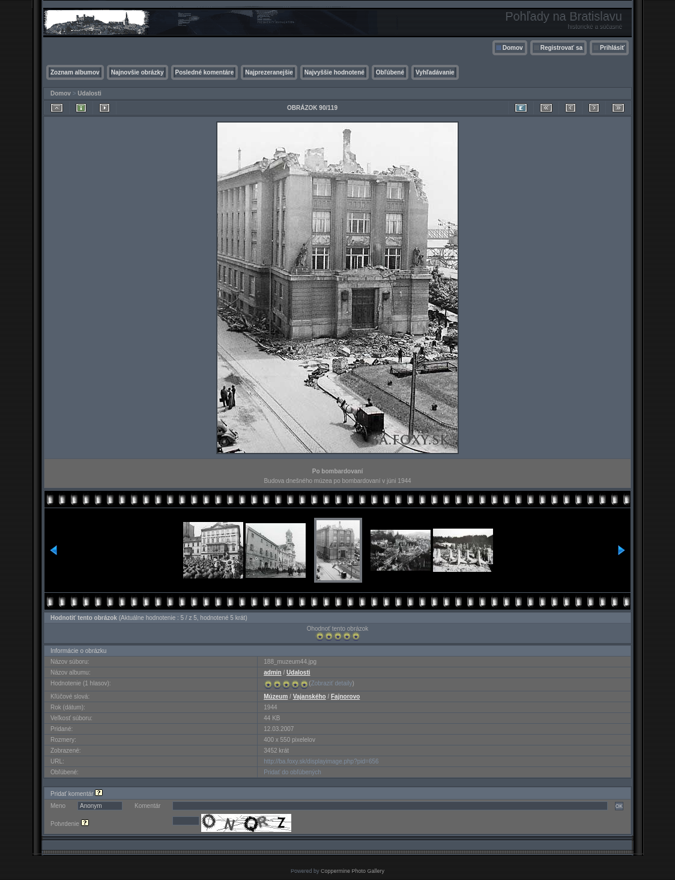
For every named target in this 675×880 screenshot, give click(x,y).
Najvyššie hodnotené (334, 72)
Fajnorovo (345, 696)
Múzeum (276, 696)
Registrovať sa (561, 47)
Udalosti (89, 93)
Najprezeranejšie (269, 72)
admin (272, 672)
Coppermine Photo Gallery (352, 871)
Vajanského (309, 696)
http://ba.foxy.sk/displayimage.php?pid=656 (321, 761)
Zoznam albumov (75, 72)
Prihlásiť (612, 47)
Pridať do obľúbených (292, 772)
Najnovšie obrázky (137, 72)
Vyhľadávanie (435, 72)
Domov (513, 47)
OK (619, 806)
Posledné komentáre (204, 72)
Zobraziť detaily (332, 683)
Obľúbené (390, 72)
